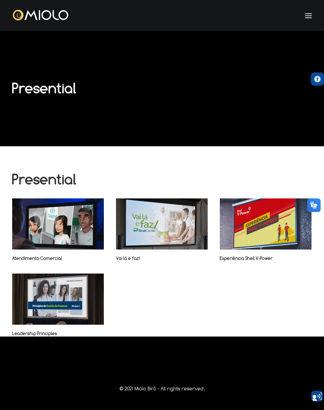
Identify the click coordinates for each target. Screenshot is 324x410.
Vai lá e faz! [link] (128, 258)
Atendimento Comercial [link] (37, 258)
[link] (317, 79)
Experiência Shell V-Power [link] (246, 258)
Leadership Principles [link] (34, 333)
